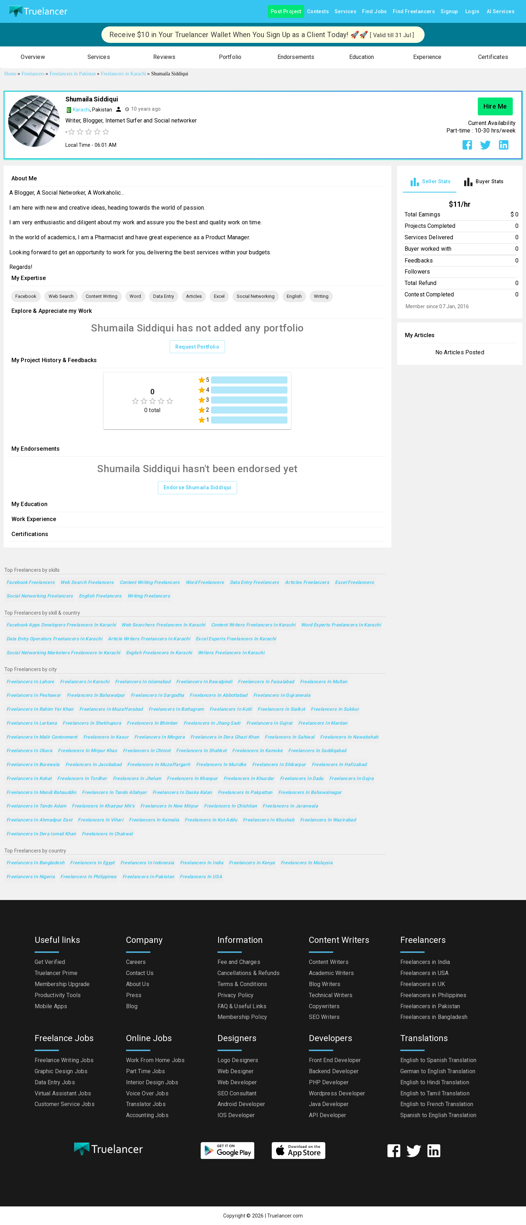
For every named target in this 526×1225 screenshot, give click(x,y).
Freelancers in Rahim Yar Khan (40, 709)
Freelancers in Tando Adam (36, 806)
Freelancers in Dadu (302, 778)
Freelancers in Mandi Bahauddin (41, 792)
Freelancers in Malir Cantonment (42, 737)
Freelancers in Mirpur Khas (87, 750)
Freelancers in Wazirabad (328, 820)
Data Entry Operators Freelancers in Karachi (54, 639)
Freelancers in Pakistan (148, 876)
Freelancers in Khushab (268, 820)
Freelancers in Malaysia (306, 863)
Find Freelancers (414, 11)
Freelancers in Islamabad (143, 682)
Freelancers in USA (201, 876)
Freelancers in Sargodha (157, 695)
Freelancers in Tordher (82, 778)
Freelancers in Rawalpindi (204, 682)
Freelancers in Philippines (88, 876)
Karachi (81, 109)
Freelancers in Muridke (221, 764)
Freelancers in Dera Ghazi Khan (224, 737)
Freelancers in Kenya (251, 863)
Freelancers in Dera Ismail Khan (41, 834)
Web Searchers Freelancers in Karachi (163, 625)
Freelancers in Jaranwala (290, 806)
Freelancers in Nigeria (30, 876)
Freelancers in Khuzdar (249, 778)
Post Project (286, 11)
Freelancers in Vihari (100, 820)
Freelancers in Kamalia (153, 820)
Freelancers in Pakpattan (245, 792)
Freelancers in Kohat (29, 778)
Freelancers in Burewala (33, 764)
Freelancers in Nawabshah (349, 737)
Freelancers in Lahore (30, 682)
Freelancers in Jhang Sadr (212, 723)
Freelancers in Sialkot (281, 709)
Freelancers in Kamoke (257, 750)
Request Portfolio (197, 347)
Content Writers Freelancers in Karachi (253, 625)
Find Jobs (374, 11)
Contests (318, 11)
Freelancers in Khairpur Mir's (103, 806)
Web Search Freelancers (87, 582)
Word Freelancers (205, 582)
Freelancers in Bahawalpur (95, 695)
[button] (33, 57)
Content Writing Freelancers (149, 582)
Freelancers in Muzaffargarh (158, 764)
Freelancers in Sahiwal (289, 737)
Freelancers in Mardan (323, 723)
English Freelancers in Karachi (159, 653)
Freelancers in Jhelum (137, 778)
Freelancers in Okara (29, 750)
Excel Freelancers (354, 582)
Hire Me (495, 106)
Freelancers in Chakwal (107, 834)
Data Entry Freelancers (255, 582)
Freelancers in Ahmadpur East (39, 820)
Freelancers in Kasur (106, 737)
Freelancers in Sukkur (334, 709)
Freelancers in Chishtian (230, 806)
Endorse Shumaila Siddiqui (197, 487)
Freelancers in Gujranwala (282, 695)
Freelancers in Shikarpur (279, 764)
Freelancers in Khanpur (192, 778)
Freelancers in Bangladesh (35, 863)
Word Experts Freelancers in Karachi (341, 625)
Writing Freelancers (148, 596)
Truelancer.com (285, 1216)
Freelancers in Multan (324, 682)
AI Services (500, 11)
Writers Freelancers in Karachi (231, 653)
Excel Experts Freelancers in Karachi (235, 639)
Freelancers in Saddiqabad (317, 750)
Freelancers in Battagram (176, 709)
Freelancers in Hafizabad (339, 764)
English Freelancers (100, 596)
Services (345, 11)
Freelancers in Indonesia (147, 863)
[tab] (429, 181)
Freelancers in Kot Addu (211, 820)
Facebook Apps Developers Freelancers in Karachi (61, 625)
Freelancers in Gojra (351, 778)
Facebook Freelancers (30, 582)
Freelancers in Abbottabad (218, 695)
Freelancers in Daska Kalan (182, 792)
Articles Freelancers (307, 582)
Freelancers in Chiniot (146, 750)
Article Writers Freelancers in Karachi (148, 639)
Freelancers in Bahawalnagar (310, 792)
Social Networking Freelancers (40, 596)
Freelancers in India (202, 863)
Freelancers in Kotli (230, 709)
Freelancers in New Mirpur (169, 806)
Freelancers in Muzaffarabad (111, 709)
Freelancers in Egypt (92, 863)
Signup (449, 11)
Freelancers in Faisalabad (265, 682)
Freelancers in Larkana (31, 723)
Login (472, 11)
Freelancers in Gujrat (269, 723)
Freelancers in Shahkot (201, 750)
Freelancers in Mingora (159, 737)
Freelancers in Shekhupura (91, 723)
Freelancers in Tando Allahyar (114, 792)
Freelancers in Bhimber (152, 723)
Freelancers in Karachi (85, 682)
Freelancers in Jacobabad (93, 764)
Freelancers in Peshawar (33, 695)
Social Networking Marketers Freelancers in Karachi (63, 653)
